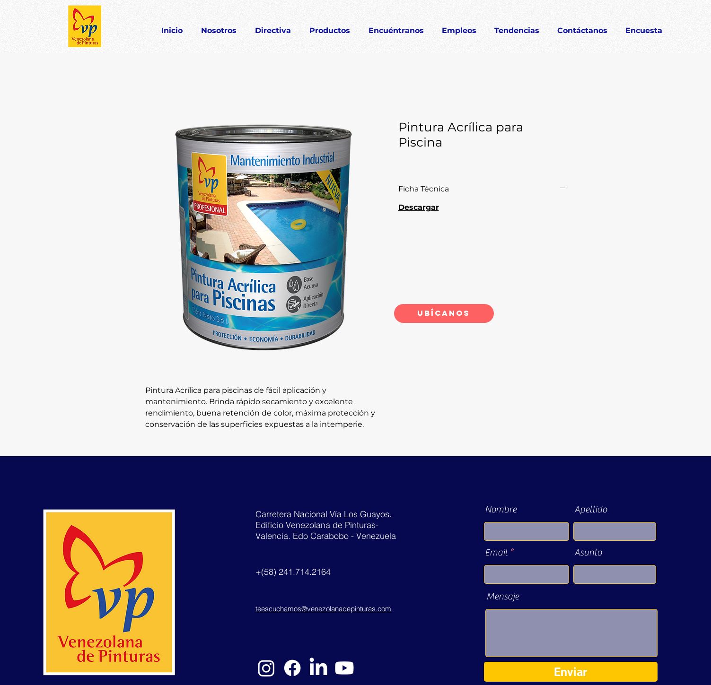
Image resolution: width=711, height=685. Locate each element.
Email (496, 552)
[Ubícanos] (444, 313)
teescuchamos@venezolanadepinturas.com (323, 608)
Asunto (588, 552)
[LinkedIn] (318, 668)
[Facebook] (292, 668)
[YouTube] (344, 668)
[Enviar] (571, 672)
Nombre (501, 509)
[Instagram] (266, 668)
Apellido (590, 509)
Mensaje (502, 596)
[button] (330, 26)
